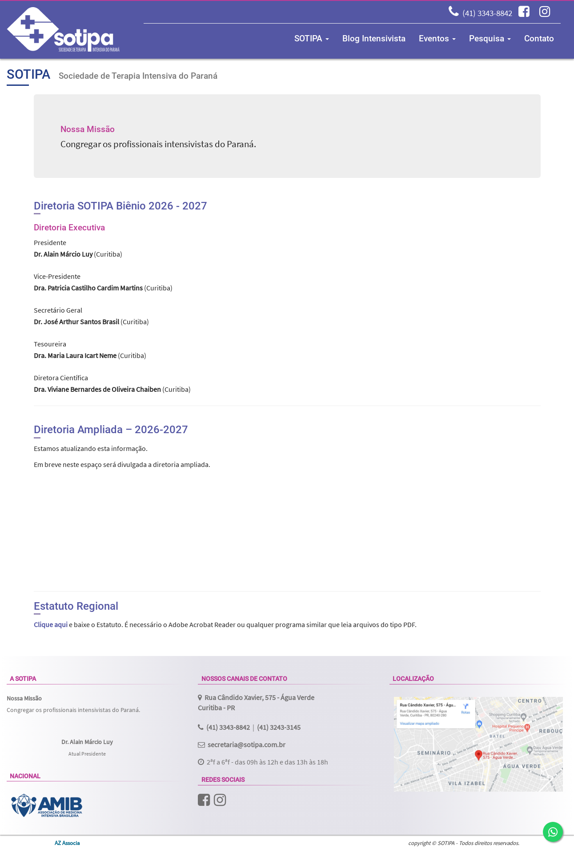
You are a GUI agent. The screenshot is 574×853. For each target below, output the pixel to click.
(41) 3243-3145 (279, 727)
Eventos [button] (437, 38)
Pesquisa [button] (490, 38)
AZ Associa (67, 842)
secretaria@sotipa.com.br (246, 744)
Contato (539, 38)
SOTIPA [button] (311, 38)
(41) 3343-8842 (487, 13)
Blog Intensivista (373, 38)
